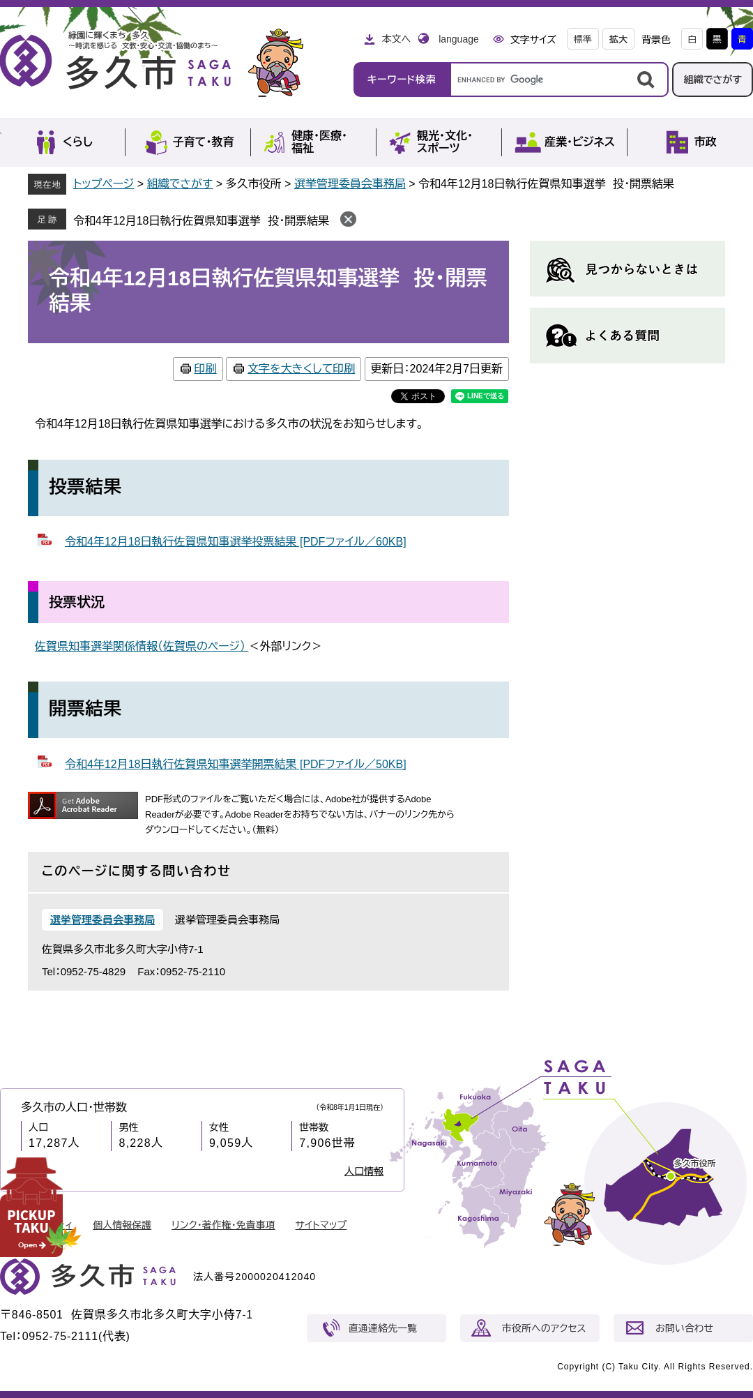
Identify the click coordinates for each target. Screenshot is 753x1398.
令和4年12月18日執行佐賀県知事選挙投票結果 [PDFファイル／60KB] (235, 542)
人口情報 (363, 1171)
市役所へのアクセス (544, 1328)
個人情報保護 (122, 1225)
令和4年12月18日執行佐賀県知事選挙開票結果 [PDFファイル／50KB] (235, 764)
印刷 (206, 369)
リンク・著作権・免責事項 (223, 1225)
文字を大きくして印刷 (301, 369)
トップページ (103, 184)
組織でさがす (712, 79)
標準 (583, 39)
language (459, 39)
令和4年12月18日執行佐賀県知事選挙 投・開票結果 (201, 221)
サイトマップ (321, 1225)
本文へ (396, 39)
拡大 (618, 39)
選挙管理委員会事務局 (350, 184)
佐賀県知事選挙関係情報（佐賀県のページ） (141, 646)
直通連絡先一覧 (383, 1328)
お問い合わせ (684, 1328)
